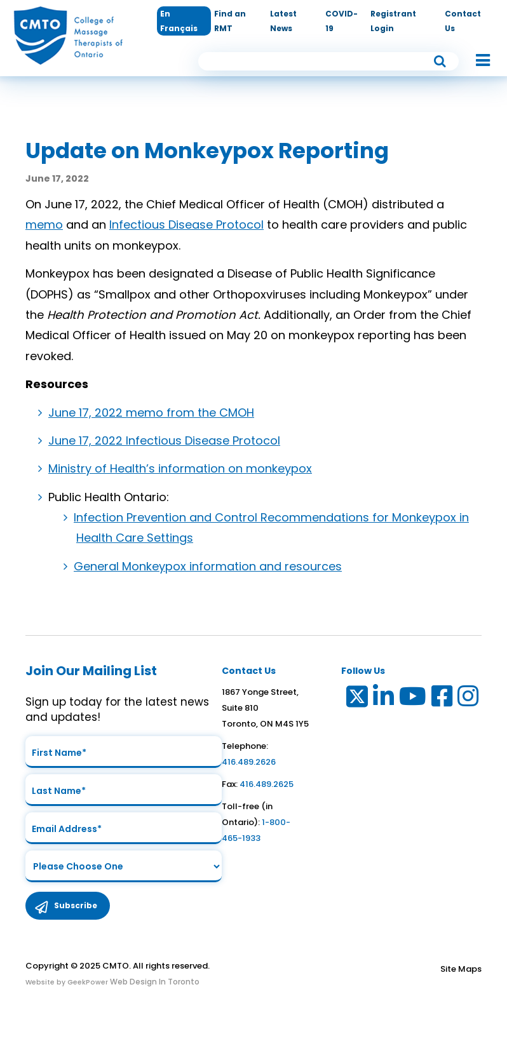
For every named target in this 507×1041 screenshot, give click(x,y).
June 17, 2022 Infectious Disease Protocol (164, 440)
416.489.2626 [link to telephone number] (249, 762)
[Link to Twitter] (356, 699)
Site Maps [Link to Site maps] (461, 969)
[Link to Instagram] (469, 699)
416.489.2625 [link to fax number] (267, 784)
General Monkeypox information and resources (208, 566)
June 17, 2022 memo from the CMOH (151, 412)
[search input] (328, 61)
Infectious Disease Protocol (186, 224)
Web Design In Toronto (153, 981)
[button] (476, 61)
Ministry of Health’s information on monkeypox (180, 468)
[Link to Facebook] (442, 699)
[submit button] (440, 60)
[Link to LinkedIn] (384, 699)
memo (44, 224)
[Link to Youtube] (413, 699)
